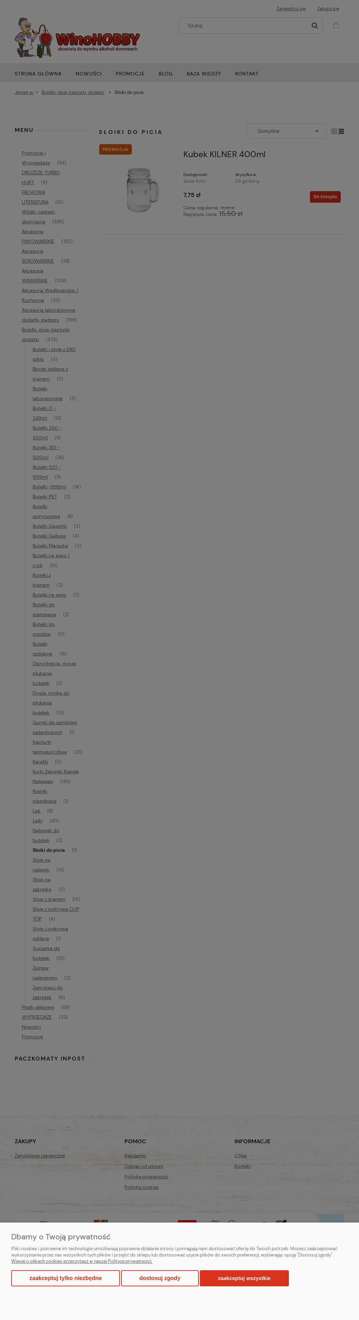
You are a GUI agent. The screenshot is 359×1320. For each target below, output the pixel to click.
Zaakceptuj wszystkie (244, 1278)
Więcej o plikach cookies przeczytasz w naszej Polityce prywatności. (82, 1261)
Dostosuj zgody (159, 1278)
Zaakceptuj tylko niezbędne (65, 1278)
